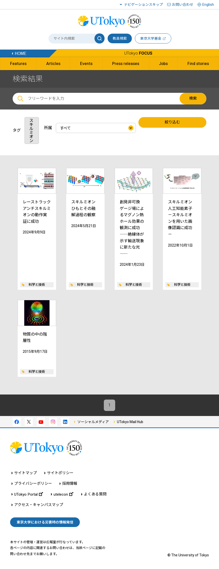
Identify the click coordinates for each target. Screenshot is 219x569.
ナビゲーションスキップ (143, 4)
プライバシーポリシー (33, 484)
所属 (48, 127)
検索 (193, 98)
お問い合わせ (182, 4)
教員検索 (120, 38)
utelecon (63, 494)
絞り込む (172, 122)
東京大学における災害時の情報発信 (45, 522)
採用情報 (69, 484)
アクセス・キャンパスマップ (38, 505)
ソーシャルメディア (93, 422)
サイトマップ (25, 473)
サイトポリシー (60, 473)
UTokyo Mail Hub (130, 422)
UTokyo (138, 53)
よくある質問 (95, 494)
